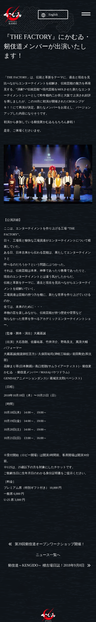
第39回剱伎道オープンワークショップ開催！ (50, 544)
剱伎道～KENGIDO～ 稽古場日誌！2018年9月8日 (46, 565)
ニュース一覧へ (48, 555)
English (53, 14)
